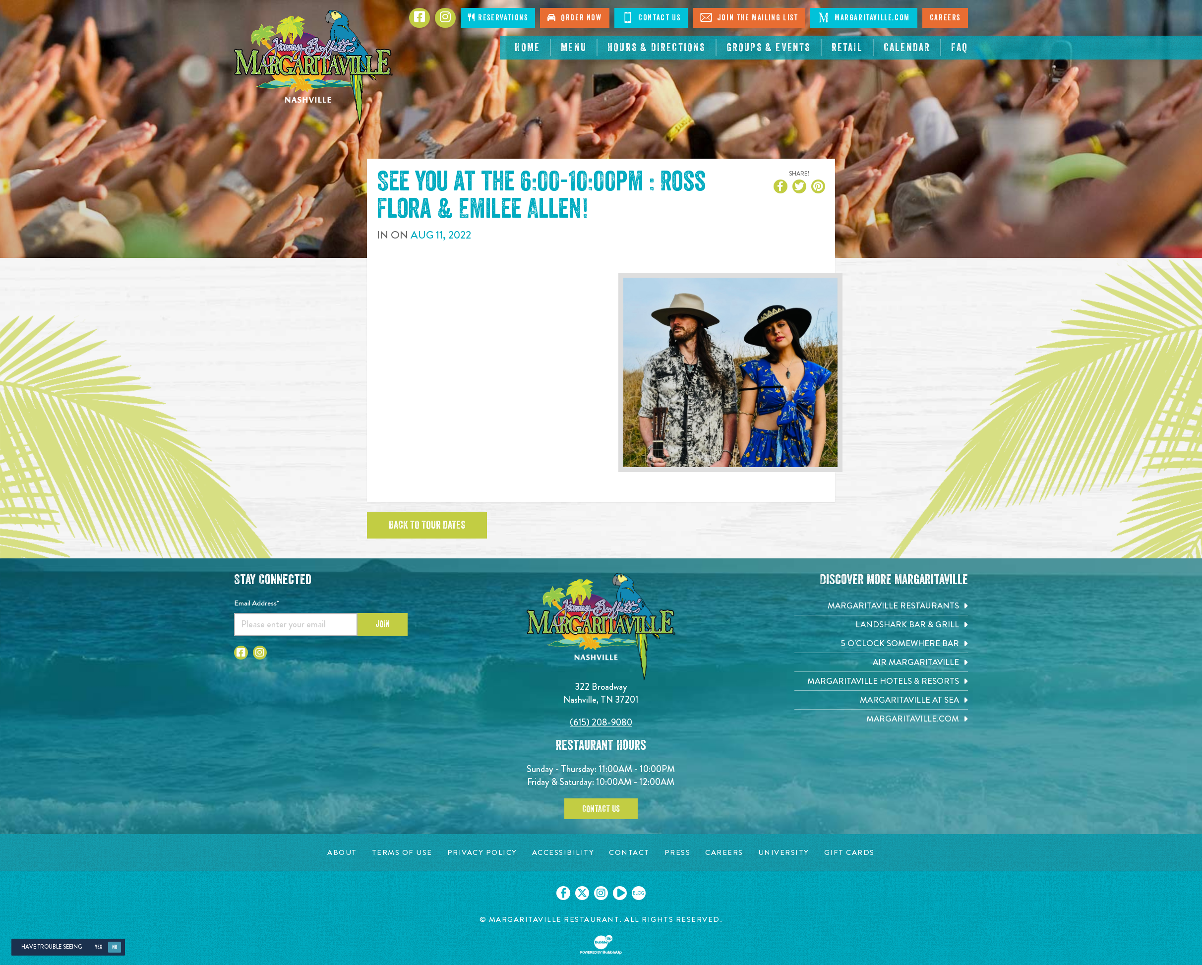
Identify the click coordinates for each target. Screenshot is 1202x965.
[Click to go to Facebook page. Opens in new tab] (419, 18)
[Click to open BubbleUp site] (601, 945)
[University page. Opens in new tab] (784, 852)
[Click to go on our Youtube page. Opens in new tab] (620, 893)
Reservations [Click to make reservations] (498, 17)
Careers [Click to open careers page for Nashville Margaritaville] (945, 18)
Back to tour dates (427, 525)
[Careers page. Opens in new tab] (724, 852)
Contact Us (601, 808)
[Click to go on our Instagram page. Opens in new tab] (601, 893)
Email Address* (256, 603)
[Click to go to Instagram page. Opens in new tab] (445, 18)
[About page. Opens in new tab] (342, 852)
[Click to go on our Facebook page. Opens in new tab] (563, 893)
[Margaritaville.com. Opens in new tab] (881, 719)
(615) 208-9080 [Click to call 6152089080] (601, 722)
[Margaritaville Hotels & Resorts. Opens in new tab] (881, 681)
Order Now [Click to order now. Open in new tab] (574, 17)
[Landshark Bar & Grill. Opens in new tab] (881, 624)
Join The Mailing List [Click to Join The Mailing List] (749, 17)
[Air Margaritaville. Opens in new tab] (881, 662)
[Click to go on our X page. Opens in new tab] (582, 893)
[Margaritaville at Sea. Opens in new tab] (881, 700)
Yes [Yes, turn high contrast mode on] (98, 947)
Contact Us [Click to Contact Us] (651, 17)
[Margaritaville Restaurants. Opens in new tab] (881, 606)
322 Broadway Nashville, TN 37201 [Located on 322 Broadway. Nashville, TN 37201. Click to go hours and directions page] (601, 693)
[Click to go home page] (313, 67)
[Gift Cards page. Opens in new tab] (849, 852)
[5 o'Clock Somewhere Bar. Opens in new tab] (881, 643)
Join (382, 623)
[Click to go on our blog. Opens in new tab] (639, 893)
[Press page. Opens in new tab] (677, 852)
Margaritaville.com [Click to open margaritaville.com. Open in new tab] (863, 17)
